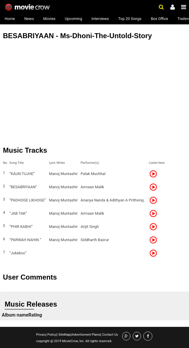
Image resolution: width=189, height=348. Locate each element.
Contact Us (109, 335)
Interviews (100, 18)
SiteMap (63, 335)
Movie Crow (28, 7)
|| (56, 335)
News (29, 18)
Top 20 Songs (129, 18)
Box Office (159, 18)
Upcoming (73, 18)
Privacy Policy (46, 335)
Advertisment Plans (86, 335)
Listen (155, 173)
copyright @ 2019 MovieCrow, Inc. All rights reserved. (74, 341)
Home (10, 18)
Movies (49, 18)
